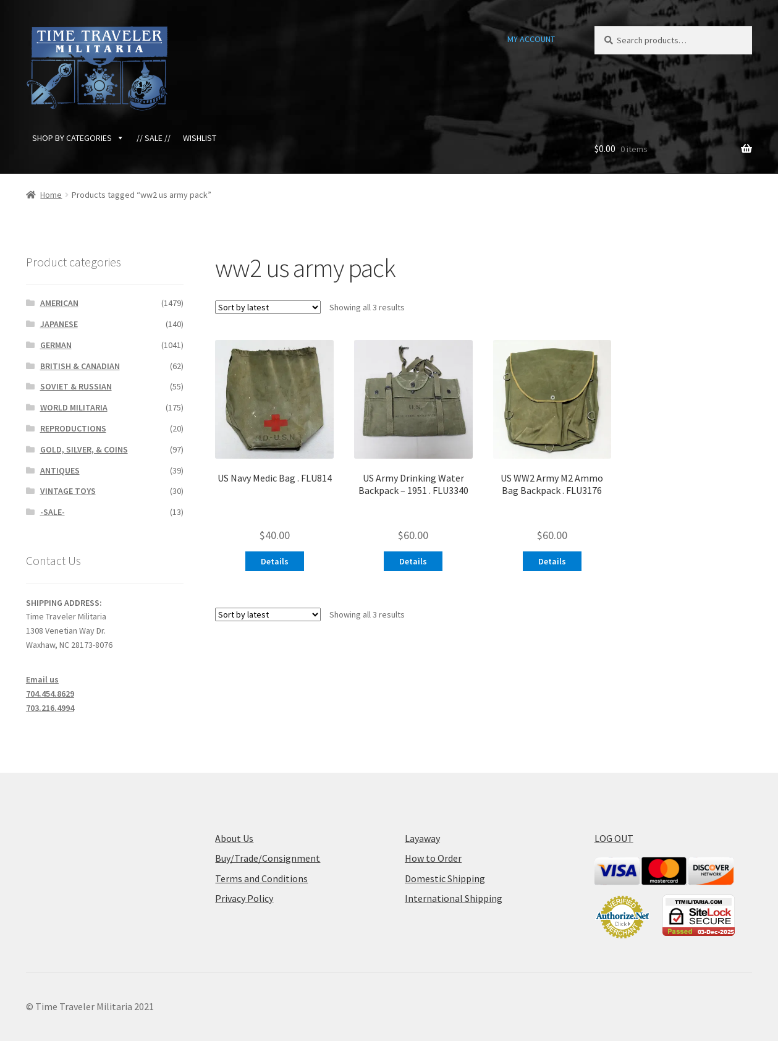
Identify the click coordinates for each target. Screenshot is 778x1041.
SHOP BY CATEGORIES (78, 137)
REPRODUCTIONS (73, 428)
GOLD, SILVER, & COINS (84, 449)
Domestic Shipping (445, 878)
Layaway (422, 838)
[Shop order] (268, 307)
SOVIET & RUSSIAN (76, 386)
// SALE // (154, 137)
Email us (42, 679)
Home (51, 194)
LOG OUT (613, 838)
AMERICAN (59, 302)
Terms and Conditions (261, 878)
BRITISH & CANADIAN (80, 366)
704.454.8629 (50, 693)
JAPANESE (59, 323)
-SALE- (52, 511)
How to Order (433, 858)
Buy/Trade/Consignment (267, 858)
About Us (234, 838)
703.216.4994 (50, 707)
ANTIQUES (60, 470)
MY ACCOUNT (531, 39)
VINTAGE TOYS (68, 490)
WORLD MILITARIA (74, 407)
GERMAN (56, 345)
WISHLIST (199, 137)
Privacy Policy (244, 898)
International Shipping (453, 898)
